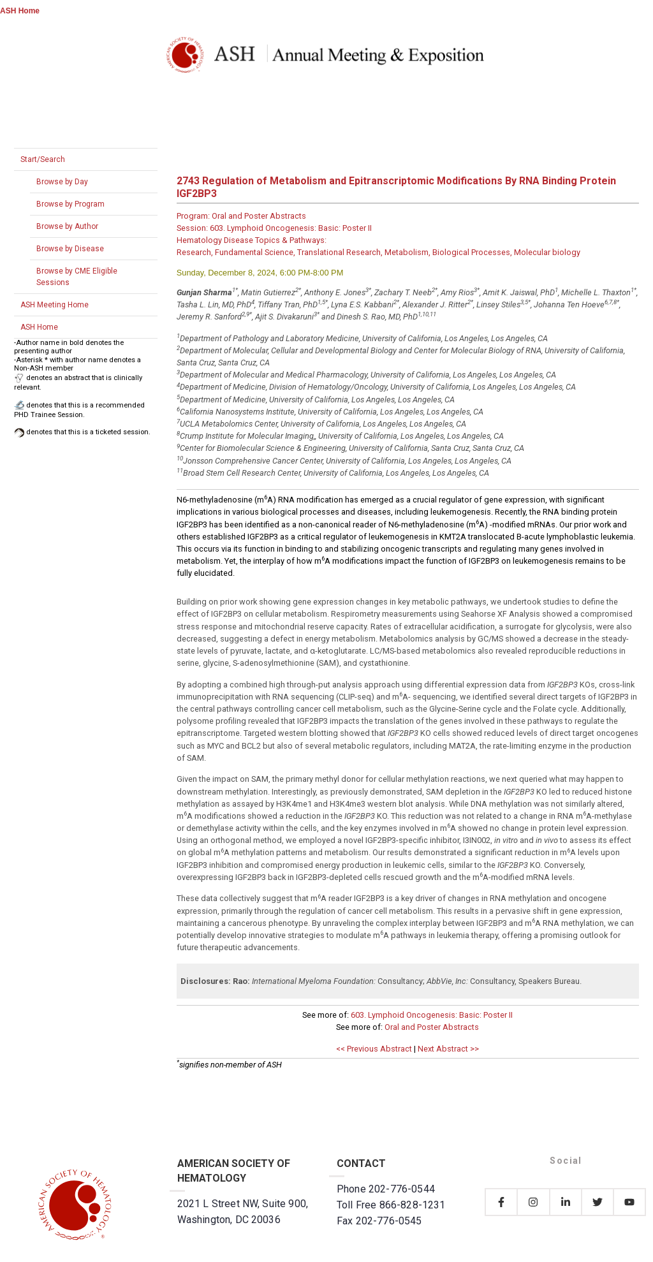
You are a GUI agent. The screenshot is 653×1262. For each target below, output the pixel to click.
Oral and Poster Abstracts (432, 1027)
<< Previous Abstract (374, 1048)
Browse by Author (67, 226)
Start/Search (42, 159)
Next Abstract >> (448, 1048)
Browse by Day (62, 181)
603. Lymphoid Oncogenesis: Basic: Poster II (432, 1015)
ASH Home (20, 10)
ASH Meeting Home (54, 304)
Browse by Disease (70, 248)
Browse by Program (70, 204)
